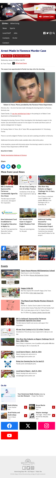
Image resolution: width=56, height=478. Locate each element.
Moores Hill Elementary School (39, 275)
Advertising (14, 23)
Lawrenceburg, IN (47, 7)
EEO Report (31, 471)
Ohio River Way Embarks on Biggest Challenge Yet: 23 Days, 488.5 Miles (35, 340)
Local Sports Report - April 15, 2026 (28, 371)
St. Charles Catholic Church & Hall (40, 312)
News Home (7, 56)
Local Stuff (7, 33)
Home (5, 23)
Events (4, 266)
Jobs (15, 33)
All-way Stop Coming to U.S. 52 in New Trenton (28, 182)
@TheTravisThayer (19, 63)
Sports (12, 28)
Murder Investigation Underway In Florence (14, 155)
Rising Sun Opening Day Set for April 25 (30, 361)
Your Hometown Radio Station (28, 394)
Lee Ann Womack (24, 396)
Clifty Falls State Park (36, 293)
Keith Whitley (13, 405)
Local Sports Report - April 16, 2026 (28, 352)
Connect (6, 43)
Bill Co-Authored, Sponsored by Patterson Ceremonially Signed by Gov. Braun (9, 186)
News (5, 28)
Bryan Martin (40, 405)
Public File (39, 471)
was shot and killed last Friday (21, 113)
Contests (6, 38)
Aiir (34, 474)
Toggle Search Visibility (54, 33)
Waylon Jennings (42, 412)
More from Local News (22, 56)
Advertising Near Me (20, 471)
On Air (15, 38)
